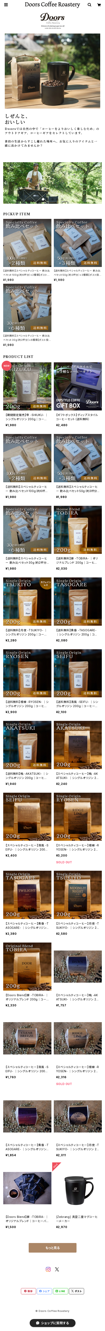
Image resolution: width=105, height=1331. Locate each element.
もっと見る (52, 1248)
